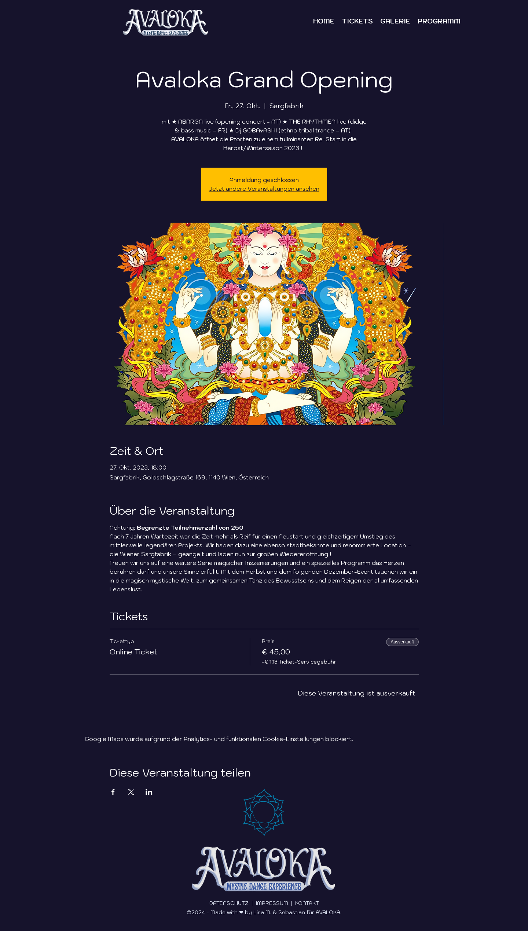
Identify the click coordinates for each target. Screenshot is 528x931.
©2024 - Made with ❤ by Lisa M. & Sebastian (246, 912)
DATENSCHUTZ (229, 903)
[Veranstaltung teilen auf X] (131, 792)
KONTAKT (307, 903)
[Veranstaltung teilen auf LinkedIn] (149, 792)
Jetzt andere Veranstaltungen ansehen (264, 188)
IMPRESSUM (273, 903)
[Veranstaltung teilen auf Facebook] (113, 792)
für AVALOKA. (323, 912)
